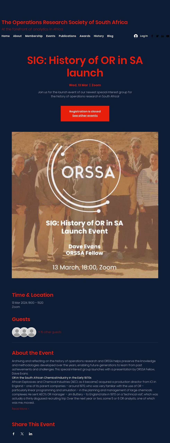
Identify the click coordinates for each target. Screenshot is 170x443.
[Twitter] (157, 36)
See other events (85, 116)
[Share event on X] (22, 433)
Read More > (20, 409)
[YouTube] (167, 36)
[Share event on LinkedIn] (30, 433)
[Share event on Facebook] (13, 433)
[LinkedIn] (162, 36)
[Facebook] (152, 36)
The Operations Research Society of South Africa (65, 22)
